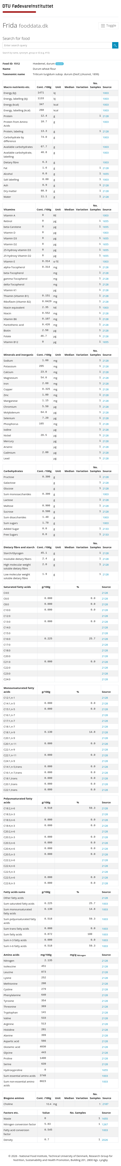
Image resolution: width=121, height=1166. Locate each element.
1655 (106, 173)
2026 (105, 1139)
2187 (105, 1104)
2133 (106, 528)
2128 (106, 116)
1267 (105, 1124)
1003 (106, 93)
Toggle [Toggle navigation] (108, 25)
